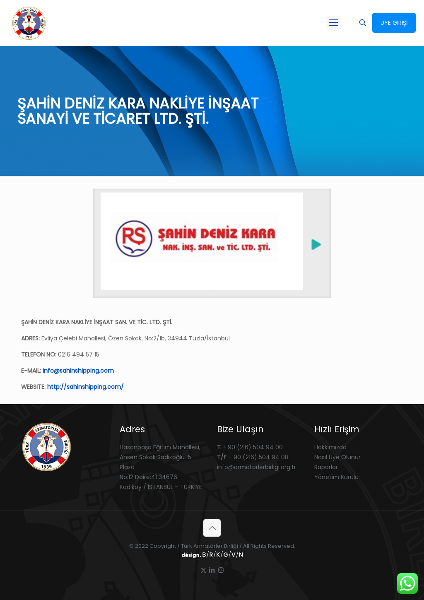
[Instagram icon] (221, 570)
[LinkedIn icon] (212, 570)
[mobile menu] (334, 23)
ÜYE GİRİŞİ (394, 23)
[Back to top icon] (212, 528)
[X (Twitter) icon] (203, 570)
